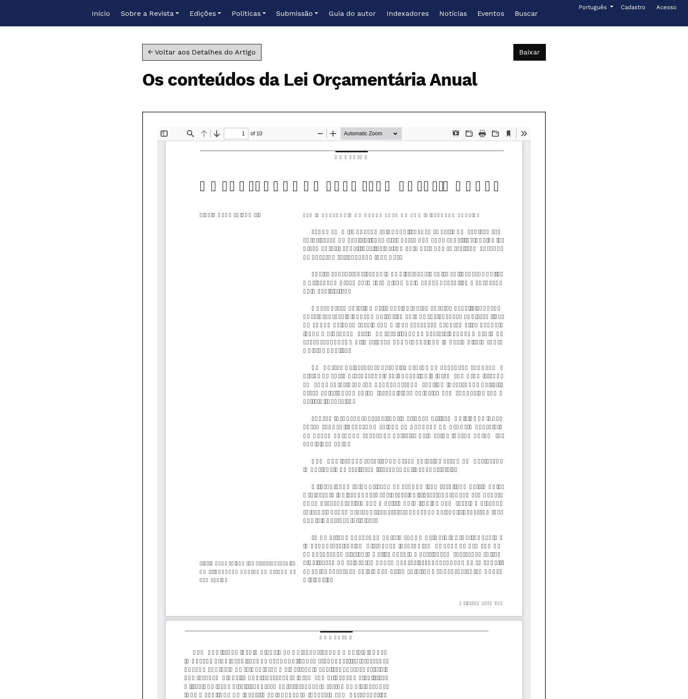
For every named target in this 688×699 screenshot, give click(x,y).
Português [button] (593, 7)
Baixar (532, 51)
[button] (150, 13)
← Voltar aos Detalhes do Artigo (202, 52)
